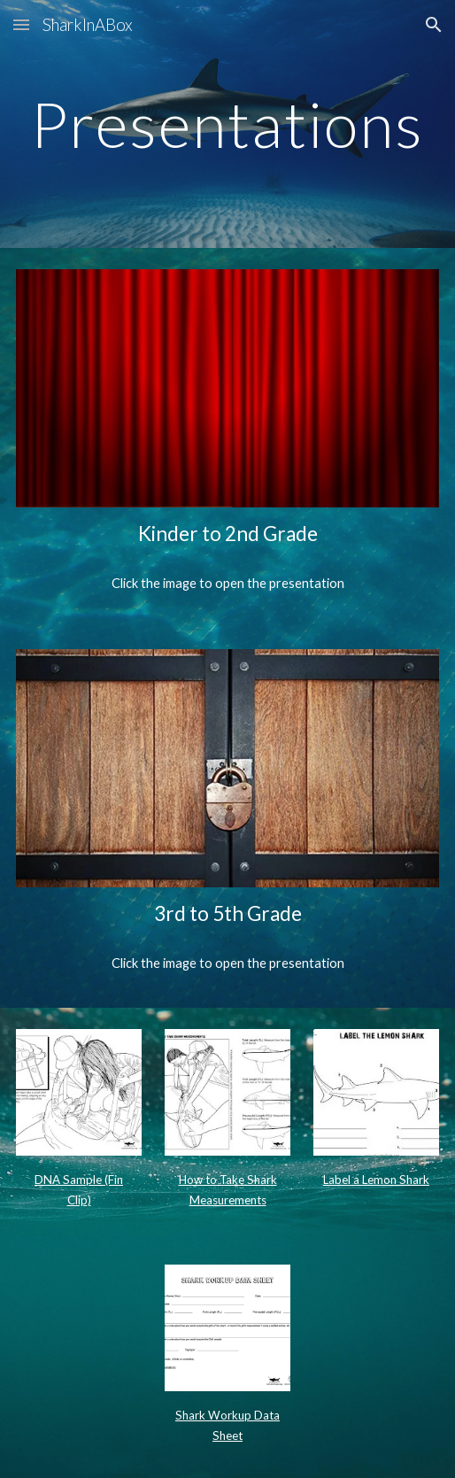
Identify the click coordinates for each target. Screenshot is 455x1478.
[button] (21, 24)
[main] (228, 124)
